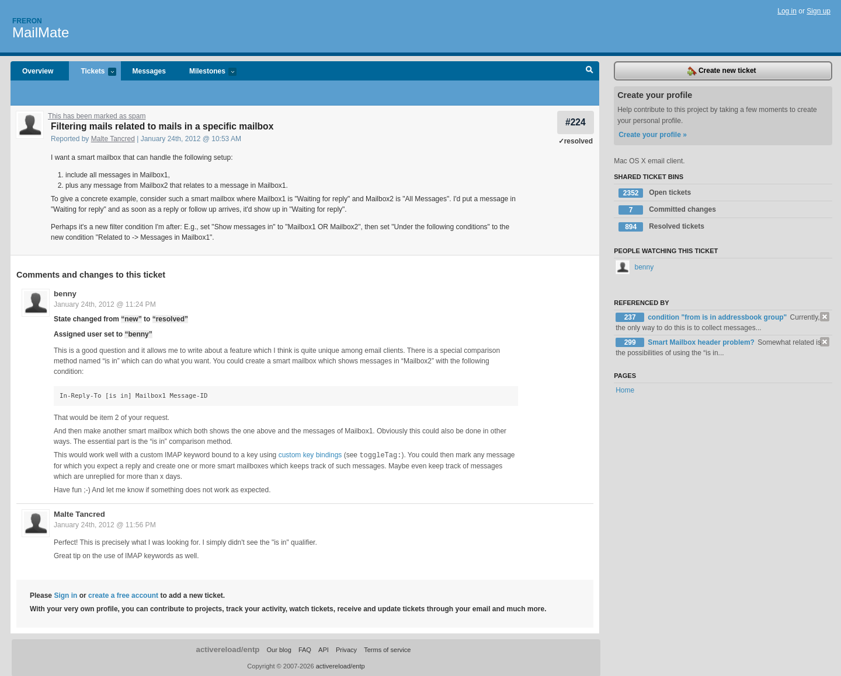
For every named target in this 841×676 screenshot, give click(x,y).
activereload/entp (228, 649)
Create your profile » (652, 135)
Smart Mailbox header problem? (702, 342)
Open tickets (654, 193)
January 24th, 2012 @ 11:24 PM (105, 304)
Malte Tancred (113, 139)
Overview (37, 71)
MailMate (40, 32)
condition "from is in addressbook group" (718, 317)
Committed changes (667, 210)
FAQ (304, 649)
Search (589, 71)
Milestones (207, 72)
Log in (787, 11)
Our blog (278, 649)
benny (65, 293)
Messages (149, 71)
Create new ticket (721, 71)
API (323, 649)
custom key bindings (310, 455)
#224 (575, 122)
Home (625, 390)
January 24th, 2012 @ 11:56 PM (105, 524)
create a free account (123, 595)
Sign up (818, 11)
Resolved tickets (661, 227)
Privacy (346, 649)
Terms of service (387, 649)
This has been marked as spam (96, 116)
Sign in (65, 595)
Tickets (92, 72)
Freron (27, 21)
